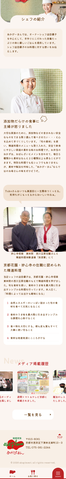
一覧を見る (33, 414)
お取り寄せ (33, 476)
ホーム (12, 476)
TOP (60, 437)
